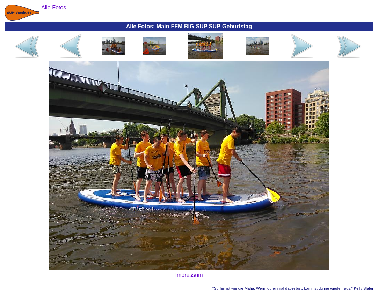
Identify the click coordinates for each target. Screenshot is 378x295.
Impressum (189, 275)
